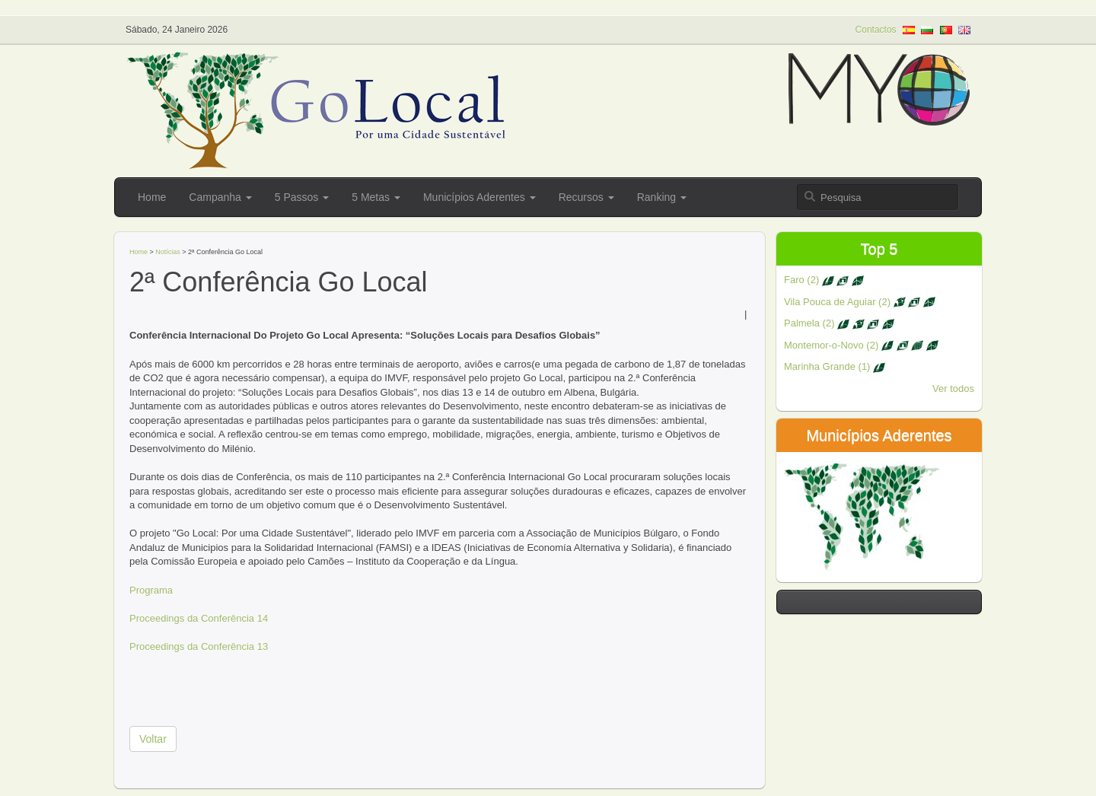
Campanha (220, 197)
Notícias (167, 252)
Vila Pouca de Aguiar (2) (859, 301)
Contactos (876, 29)
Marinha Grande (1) (834, 366)
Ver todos (953, 388)
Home (152, 197)
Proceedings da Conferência (191, 618)
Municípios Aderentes (479, 197)
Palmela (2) (839, 323)
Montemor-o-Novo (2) (861, 345)
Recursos (586, 197)
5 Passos (302, 197)
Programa (151, 590)
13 (261, 646)
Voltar (153, 739)
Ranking (662, 197)
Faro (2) (824, 279)
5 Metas (376, 197)
